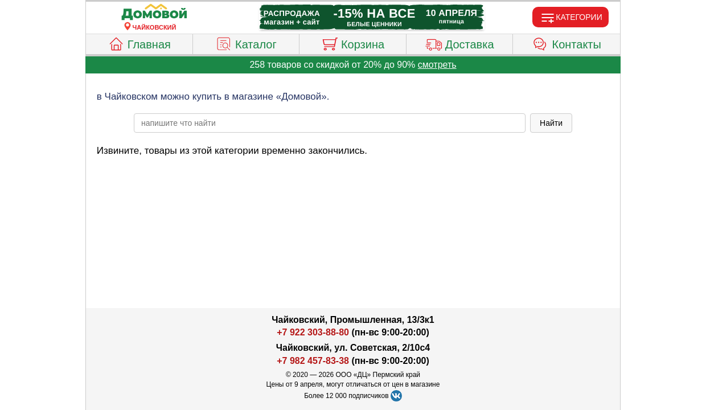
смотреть (437, 64)
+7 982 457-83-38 (313, 361)
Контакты (566, 42)
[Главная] (154, 12)
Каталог (246, 42)
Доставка (459, 42)
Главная (139, 42)
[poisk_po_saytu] (330, 123)
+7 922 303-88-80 (313, 332)
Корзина (352, 42)
